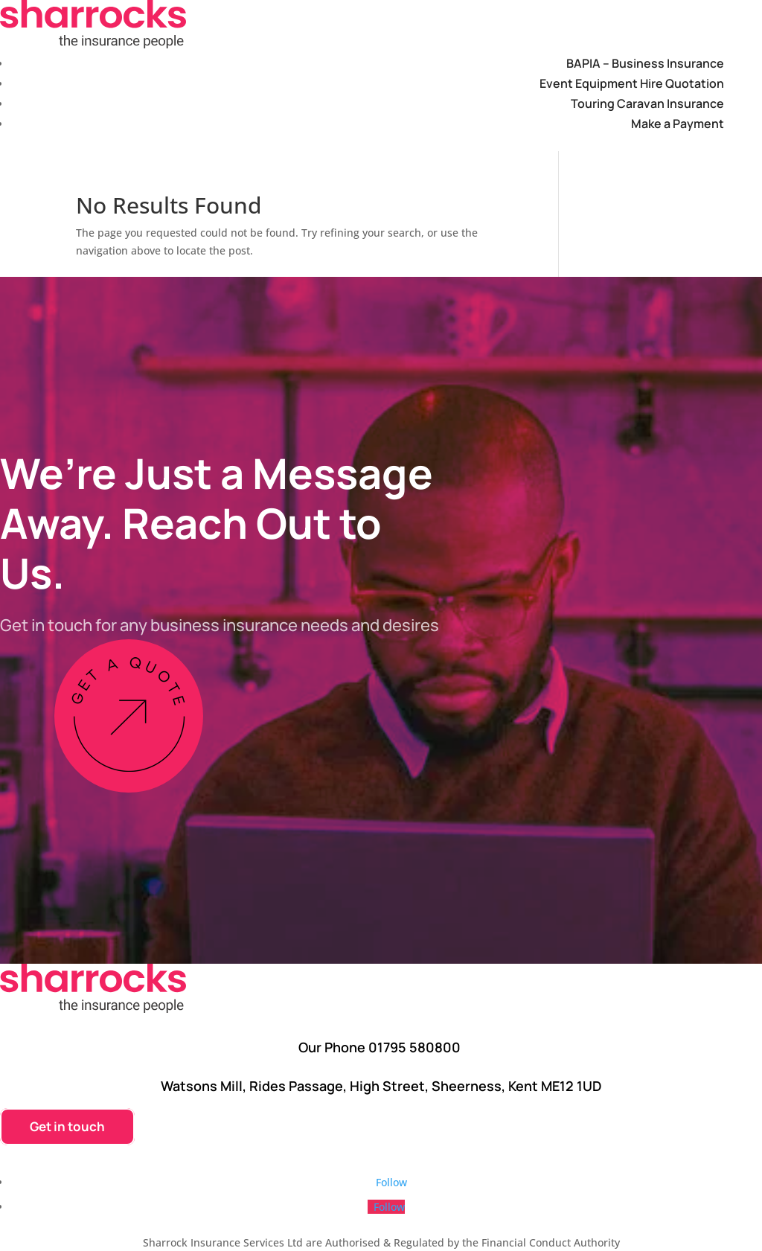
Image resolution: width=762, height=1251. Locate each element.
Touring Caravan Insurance (647, 103)
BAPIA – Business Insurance (645, 63)
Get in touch (67, 1126)
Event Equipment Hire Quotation (632, 83)
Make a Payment (677, 123)
